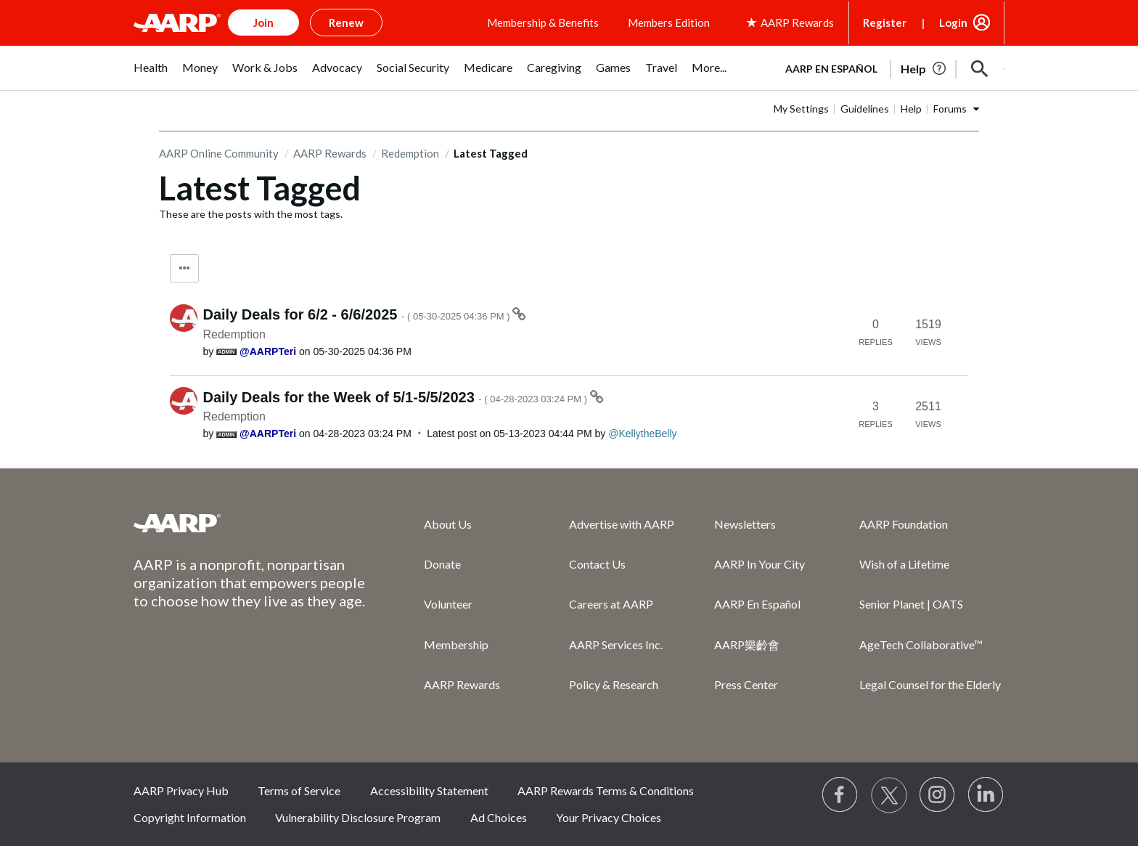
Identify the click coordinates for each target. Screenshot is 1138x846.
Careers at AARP (611, 604)
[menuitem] (151, 75)
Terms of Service (299, 790)
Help (911, 108)
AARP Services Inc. (616, 644)
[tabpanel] (888, 67)
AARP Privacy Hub (181, 790)
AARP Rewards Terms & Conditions (605, 790)
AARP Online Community (219, 153)
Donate (442, 564)
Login (953, 22)
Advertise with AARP (621, 524)
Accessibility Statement (429, 790)
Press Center (746, 684)
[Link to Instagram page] (938, 795)
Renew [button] (346, 22)
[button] (980, 69)
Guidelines (864, 108)
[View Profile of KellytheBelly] (642, 433)
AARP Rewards (330, 153)
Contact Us (597, 564)
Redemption (410, 153)
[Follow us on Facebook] (840, 795)
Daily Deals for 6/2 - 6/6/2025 (358, 314)
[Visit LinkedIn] (986, 795)
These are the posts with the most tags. (251, 214)
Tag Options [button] (184, 268)
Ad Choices (498, 817)
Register (884, 22)
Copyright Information (190, 817)
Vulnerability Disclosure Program (358, 817)
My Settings (801, 108)
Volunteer (448, 604)
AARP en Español (831, 68)
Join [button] (263, 22)
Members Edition (669, 22)
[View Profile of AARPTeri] (268, 351)
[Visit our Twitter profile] (889, 795)
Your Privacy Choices (608, 817)
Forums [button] (950, 108)
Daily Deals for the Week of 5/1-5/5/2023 (396, 397)
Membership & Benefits (543, 22)
